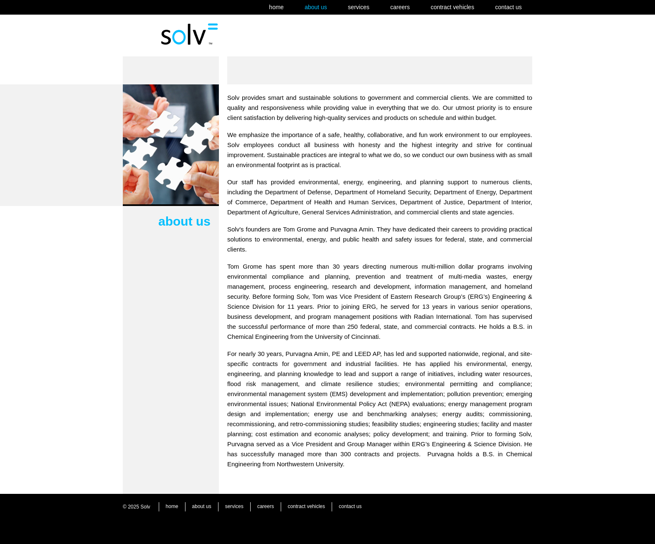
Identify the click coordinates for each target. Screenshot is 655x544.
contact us (508, 7)
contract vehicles (452, 7)
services (358, 7)
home (276, 7)
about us (316, 7)
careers (400, 7)
